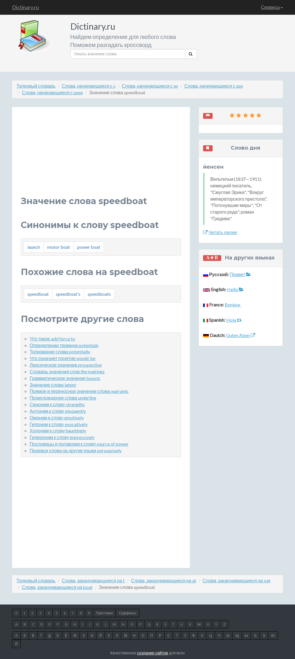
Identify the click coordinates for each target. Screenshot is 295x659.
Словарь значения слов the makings (67, 371)
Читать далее (220, 232)
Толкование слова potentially (60, 351)
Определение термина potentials (64, 345)
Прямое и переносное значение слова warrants (79, 391)
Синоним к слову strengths (57, 404)
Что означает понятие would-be (62, 358)
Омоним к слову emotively (57, 417)
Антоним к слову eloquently (58, 411)
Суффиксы (127, 613)
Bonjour (233, 304)
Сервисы (272, 7)
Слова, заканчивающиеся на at (163, 580)
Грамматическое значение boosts (65, 378)
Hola (234, 320)
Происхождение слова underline (63, 397)
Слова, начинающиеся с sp (150, 86)
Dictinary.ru (25, 7)
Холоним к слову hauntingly (58, 430)
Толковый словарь (35, 86)
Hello (235, 289)
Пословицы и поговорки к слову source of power (79, 444)
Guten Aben (240, 335)
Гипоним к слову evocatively (59, 424)
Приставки (104, 613)
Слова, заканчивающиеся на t (93, 580)
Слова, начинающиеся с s (88, 86)
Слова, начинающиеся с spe (213, 86)
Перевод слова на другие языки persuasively (76, 450)
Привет (240, 274)
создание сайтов (152, 652)
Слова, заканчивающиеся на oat (236, 580)
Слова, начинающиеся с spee (52, 92)
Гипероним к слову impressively (62, 437)
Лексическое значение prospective (66, 365)
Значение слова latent (53, 384)
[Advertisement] (101, 156)
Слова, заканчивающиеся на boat (57, 587)
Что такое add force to (52, 338)
